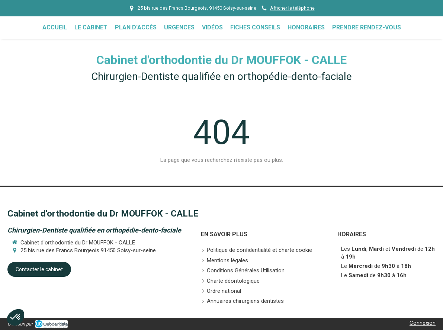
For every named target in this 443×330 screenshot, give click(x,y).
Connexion (423, 323)
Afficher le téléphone (292, 8)
